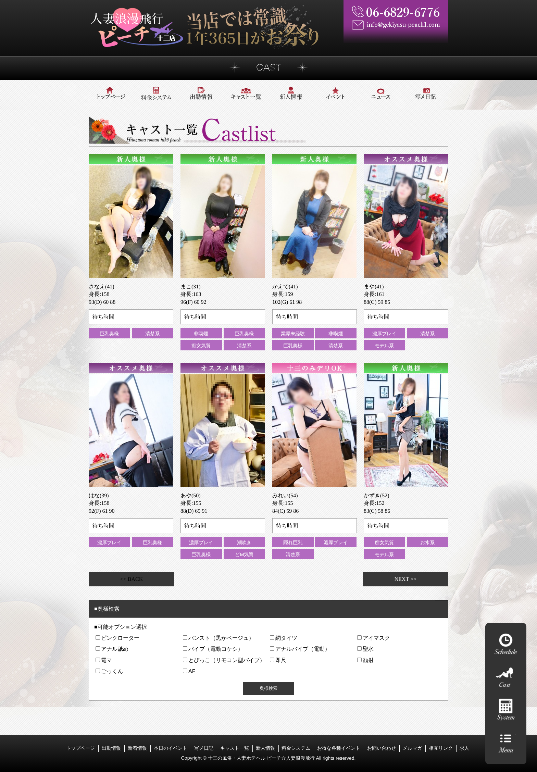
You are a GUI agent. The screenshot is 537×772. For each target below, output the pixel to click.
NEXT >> (405, 579)
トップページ (80, 747)
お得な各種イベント (338, 747)
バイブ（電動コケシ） (215, 649)
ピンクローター (120, 638)
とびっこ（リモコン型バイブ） (226, 660)
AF (191, 671)
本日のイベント (170, 747)
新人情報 (265, 747)
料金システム (296, 747)
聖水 (367, 649)
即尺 (280, 660)
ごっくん (112, 671)
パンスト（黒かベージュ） (221, 638)
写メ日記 (203, 747)
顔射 (367, 660)
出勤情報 (111, 747)
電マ (106, 660)
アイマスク (376, 638)
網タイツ (286, 638)
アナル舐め (114, 649)
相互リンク (441, 747)
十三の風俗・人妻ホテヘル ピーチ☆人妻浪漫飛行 (262, 758)
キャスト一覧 (234, 747)
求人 (464, 748)
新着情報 (137, 747)
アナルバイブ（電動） (302, 649)
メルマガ (412, 747)
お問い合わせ (381, 747)
